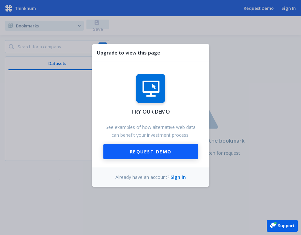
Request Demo (151, 152)
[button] (282, 225)
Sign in (178, 177)
